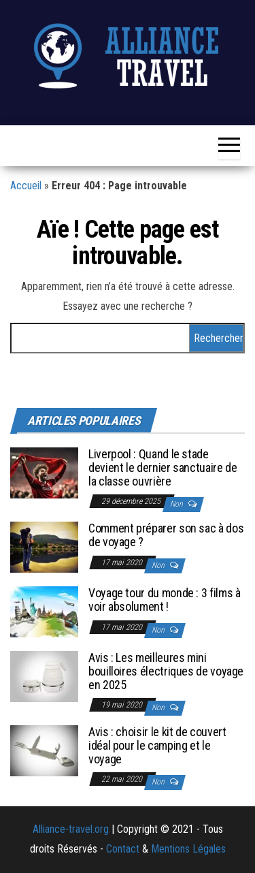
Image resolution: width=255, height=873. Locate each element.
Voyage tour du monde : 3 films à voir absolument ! (164, 600)
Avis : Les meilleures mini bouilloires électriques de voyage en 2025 (165, 671)
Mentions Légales (188, 848)
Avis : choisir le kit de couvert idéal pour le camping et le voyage (157, 745)
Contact (122, 848)
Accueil (25, 185)
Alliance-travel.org (71, 829)
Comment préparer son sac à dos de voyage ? (165, 535)
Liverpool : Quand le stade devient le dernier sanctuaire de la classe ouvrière (162, 467)
